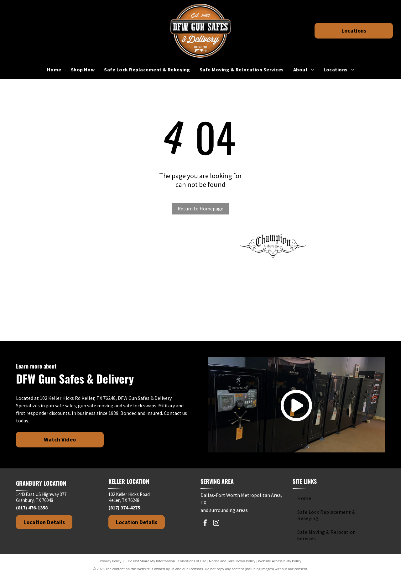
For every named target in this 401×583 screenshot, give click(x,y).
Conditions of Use (192, 568)
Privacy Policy (111, 568)
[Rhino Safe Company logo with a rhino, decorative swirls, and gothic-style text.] (273, 284)
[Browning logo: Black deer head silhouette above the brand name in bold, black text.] (200, 247)
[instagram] (216, 530)
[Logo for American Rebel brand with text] (128, 247)
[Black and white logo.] (55, 322)
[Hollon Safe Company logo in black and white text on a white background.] (55, 284)
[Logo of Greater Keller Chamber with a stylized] (200, 322)
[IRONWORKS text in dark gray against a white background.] (128, 284)
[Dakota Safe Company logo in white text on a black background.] (345, 247)
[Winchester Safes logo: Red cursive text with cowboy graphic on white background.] (128, 322)
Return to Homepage (200, 208)
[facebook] (205, 530)
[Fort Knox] (55, 247)
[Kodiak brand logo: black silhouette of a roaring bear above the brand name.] (200, 284)
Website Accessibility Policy (279, 568)
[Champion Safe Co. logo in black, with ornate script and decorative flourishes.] (273, 247)
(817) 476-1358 (32, 515)
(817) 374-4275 (124, 515)
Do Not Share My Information (151, 568)
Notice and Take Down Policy (232, 568)
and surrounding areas (224, 517)
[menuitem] (54, 69)
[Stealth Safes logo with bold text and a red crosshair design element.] (345, 284)
